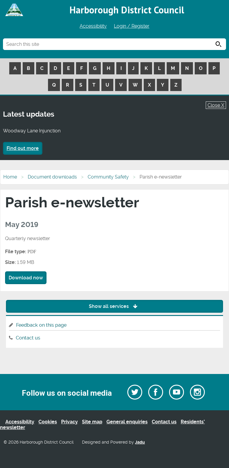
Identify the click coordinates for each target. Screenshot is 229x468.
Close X (216, 105)
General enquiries (127, 422)
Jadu (140, 442)
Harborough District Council (126, 10)
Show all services (114, 306)
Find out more (23, 148)
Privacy (69, 422)
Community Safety (108, 177)
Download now (26, 278)
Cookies (47, 422)
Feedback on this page (41, 325)
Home (10, 177)
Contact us (28, 338)
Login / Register (131, 26)
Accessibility (93, 26)
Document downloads (52, 177)
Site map (92, 422)
